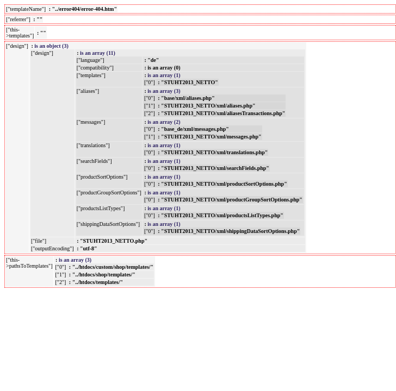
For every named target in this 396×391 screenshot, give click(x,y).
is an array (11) (97, 53)
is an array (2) (163, 122)
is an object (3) (51, 46)
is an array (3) (163, 91)
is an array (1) (163, 75)
